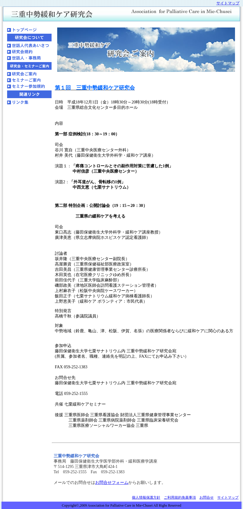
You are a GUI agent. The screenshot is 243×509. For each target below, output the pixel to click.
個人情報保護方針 (146, 497)
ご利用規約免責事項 (180, 497)
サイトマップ (228, 497)
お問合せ (206, 497)
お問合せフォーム (111, 482)
